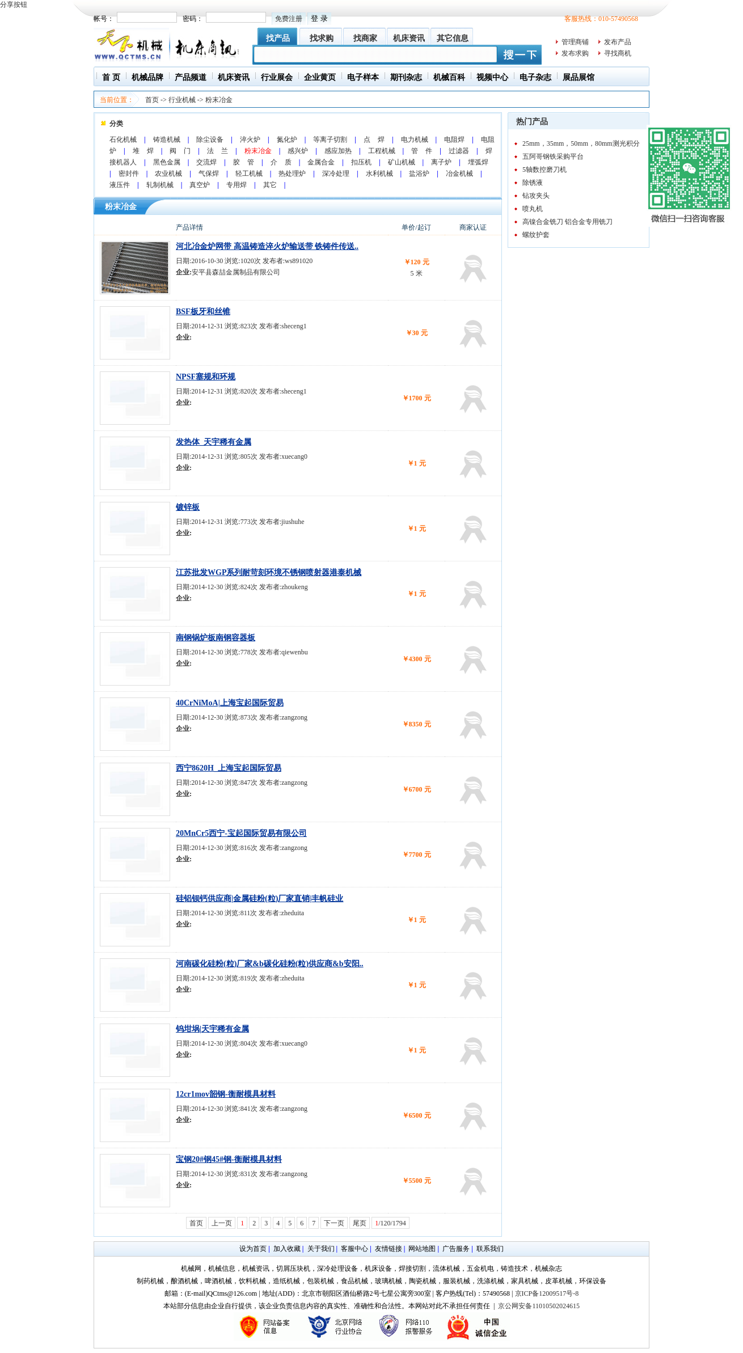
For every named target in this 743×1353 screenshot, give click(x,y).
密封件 (129, 173)
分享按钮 (13, 5)
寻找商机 (617, 53)
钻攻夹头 (536, 196)
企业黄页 (320, 77)
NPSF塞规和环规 (205, 377)
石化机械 (123, 139)
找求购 (321, 38)
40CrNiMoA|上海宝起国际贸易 (230, 703)
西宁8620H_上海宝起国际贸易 (228, 768)
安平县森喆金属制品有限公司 (236, 272)
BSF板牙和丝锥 (203, 311)
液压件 (119, 185)
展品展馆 (578, 77)
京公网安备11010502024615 (539, 1306)
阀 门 (180, 151)
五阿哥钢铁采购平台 (553, 156)
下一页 (334, 1223)
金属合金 (321, 162)
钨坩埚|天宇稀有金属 (212, 1029)
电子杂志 (535, 77)
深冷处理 (335, 173)
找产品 (278, 38)
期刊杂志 (406, 77)
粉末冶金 (219, 100)
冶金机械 (459, 173)
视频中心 (492, 77)
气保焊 (209, 173)
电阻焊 (454, 139)
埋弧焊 (478, 162)
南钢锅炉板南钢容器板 (215, 637)
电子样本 (363, 77)
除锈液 (532, 183)
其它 (270, 185)
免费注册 (288, 19)
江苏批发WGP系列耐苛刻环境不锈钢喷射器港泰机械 (268, 572)
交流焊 (206, 162)
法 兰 (217, 151)
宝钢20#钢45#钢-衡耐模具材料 (229, 1159)
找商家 (365, 38)
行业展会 (277, 77)
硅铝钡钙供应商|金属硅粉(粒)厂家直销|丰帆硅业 (260, 898)
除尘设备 (209, 139)
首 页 (111, 77)
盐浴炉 (419, 173)
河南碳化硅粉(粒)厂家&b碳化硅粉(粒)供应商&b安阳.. (270, 963)
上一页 (222, 1223)
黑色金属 (166, 162)
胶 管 (243, 162)
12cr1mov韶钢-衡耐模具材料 (226, 1094)
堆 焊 (143, 151)
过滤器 (459, 151)
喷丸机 (532, 209)
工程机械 (381, 151)
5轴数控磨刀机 (544, 170)
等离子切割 (330, 139)
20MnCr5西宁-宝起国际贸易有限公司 (241, 833)
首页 (152, 100)
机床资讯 (409, 38)
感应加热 (338, 151)
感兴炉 (298, 151)
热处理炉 (292, 173)
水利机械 (379, 173)
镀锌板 (188, 507)
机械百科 (449, 77)
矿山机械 (401, 162)
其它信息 (452, 38)
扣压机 (361, 162)
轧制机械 (160, 185)
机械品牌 (147, 77)
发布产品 (617, 42)
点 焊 (374, 139)
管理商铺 (575, 42)
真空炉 (199, 185)
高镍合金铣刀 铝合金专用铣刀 (567, 222)
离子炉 (441, 162)
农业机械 (168, 173)
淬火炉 (250, 139)
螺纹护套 (536, 235)
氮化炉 (287, 139)
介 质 (281, 162)
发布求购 (575, 53)
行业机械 (182, 100)
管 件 (421, 151)
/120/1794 (390, 1223)
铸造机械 (166, 139)
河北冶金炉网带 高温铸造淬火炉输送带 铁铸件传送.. (267, 246)
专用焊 (236, 185)
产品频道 (190, 77)
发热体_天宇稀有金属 (213, 442)
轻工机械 (249, 173)
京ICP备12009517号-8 (547, 1293)
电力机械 (414, 139)
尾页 (359, 1223)
